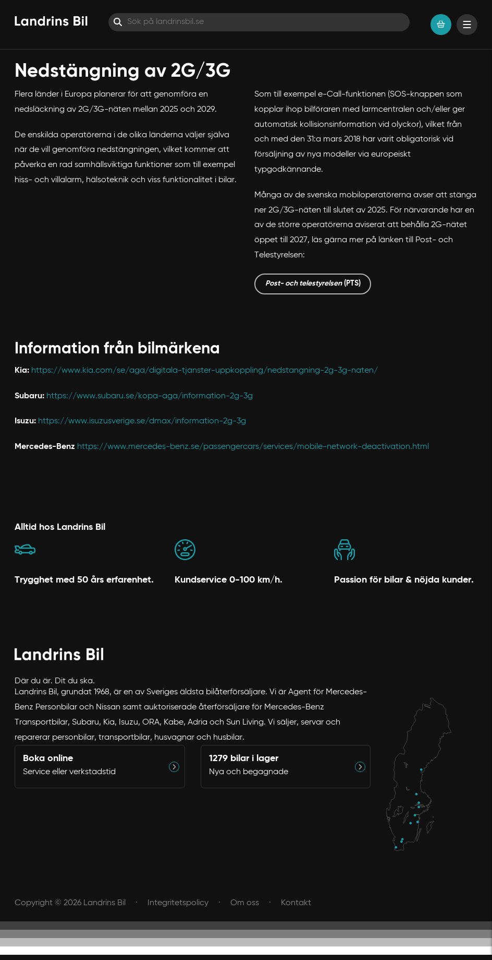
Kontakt (296, 903)
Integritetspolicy (177, 903)
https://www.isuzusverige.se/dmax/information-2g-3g (142, 421)
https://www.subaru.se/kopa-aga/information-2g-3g (149, 396)
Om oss (244, 903)
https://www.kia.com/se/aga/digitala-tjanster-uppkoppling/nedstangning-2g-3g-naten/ (204, 370)
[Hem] (51, 21)
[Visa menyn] (467, 24)
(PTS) (313, 283)
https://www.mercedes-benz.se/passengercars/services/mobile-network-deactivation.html (253, 447)
